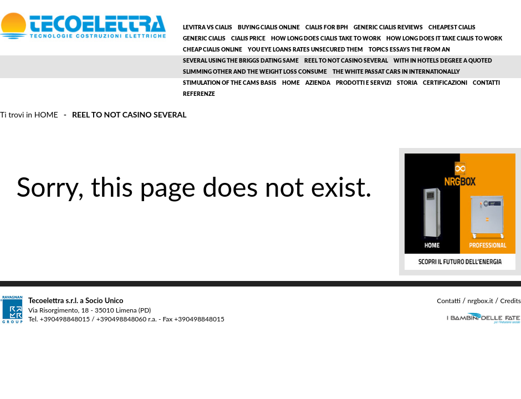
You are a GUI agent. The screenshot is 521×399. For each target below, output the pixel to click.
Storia (407, 83)
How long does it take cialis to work (444, 39)
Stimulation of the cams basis (230, 83)
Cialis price (248, 39)
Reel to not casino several (346, 61)
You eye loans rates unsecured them (305, 50)
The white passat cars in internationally (396, 72)
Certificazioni (445, 83)
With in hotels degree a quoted (443, 61)
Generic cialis (204, 39)
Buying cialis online (269, 27)
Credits (510, 300)
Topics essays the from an (409, 50)
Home (291, 83)
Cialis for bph (326, 27)
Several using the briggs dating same (241, 61)
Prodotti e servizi (363, 83)
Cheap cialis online (212, 50)
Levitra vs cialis (207, 27)
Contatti (486, 83)
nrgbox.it (480, 300)
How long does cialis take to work (326, 39)
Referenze (199, 94)
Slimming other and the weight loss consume (255, 72)
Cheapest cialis (452, 27)
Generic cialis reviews (388, 27)
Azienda (317, 83)
